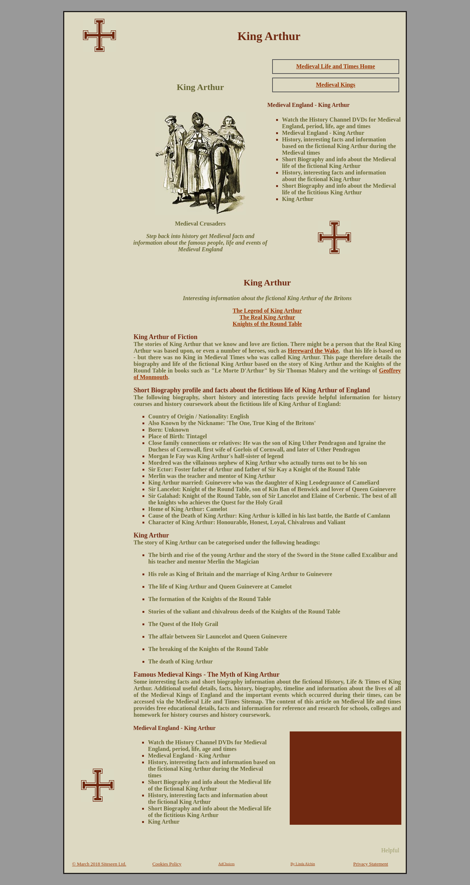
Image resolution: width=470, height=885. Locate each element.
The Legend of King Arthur (267, 310)
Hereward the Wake (313, 351)
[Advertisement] (97, 167)
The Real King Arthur (267, 317)
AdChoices (226, 864)
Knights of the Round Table (267, 324)
